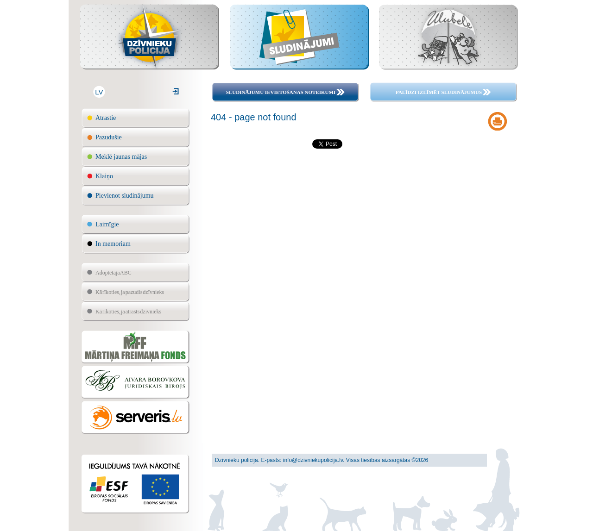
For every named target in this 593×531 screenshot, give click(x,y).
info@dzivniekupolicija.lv (313, 460)
